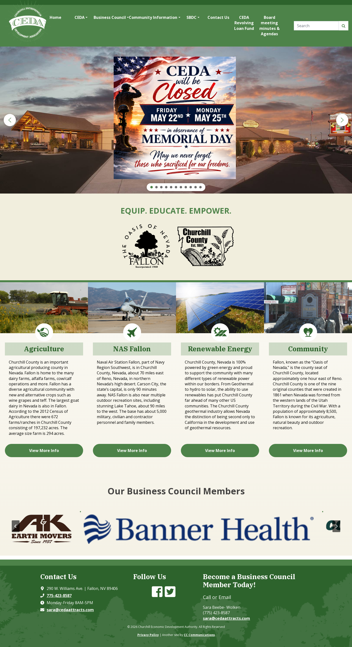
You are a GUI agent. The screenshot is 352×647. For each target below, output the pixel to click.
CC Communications (199, 635)
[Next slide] (336, 526)
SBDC (192, 17)
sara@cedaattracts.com (70, 609)
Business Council (110, 17)
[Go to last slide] (16, 526)
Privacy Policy (148, 635)
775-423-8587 (59, 595)
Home (55, 17)
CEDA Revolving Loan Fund (244, 23)
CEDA (80, 17)
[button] (10, 120)
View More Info (44, 450)
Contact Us (218, 17)
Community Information (153, 17)
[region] (176, 120)
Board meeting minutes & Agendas (269, 26)
